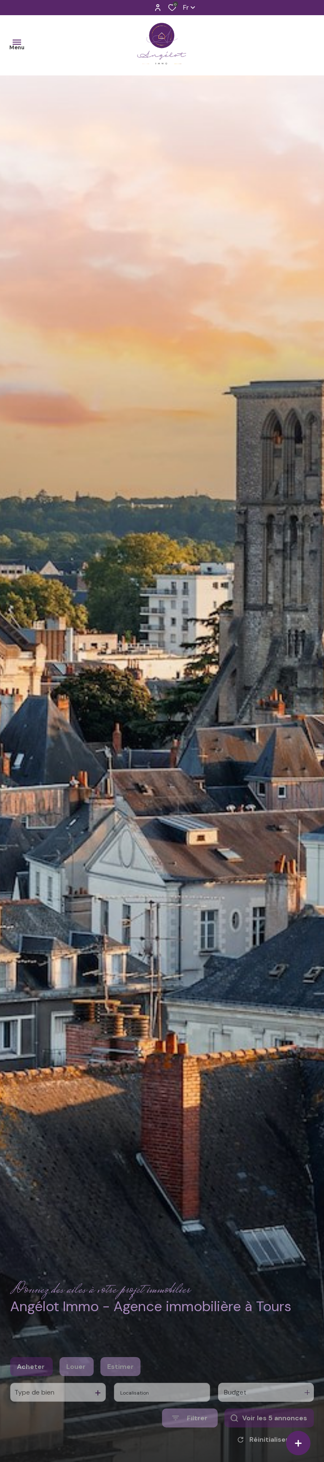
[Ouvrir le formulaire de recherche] (190, 1434)
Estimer (120, 1383)
